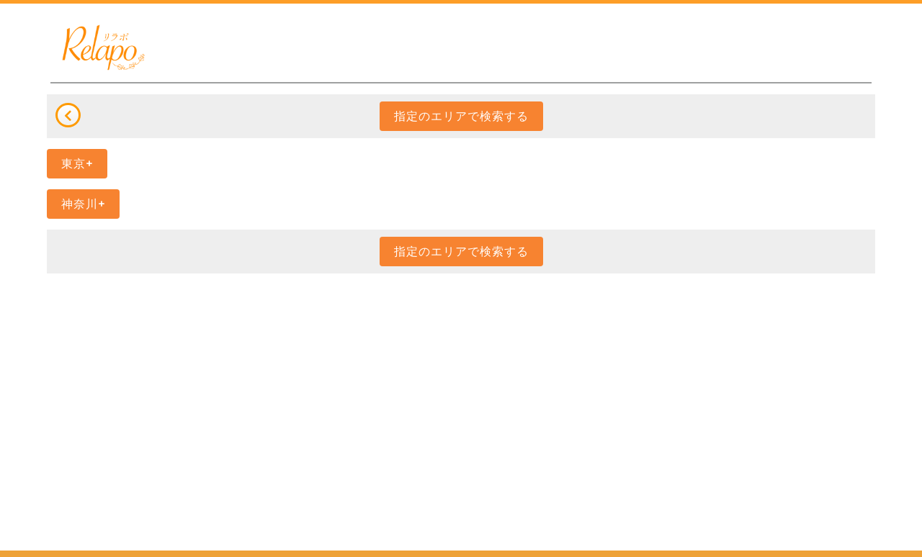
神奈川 (79, 204)
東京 (73, 164)
